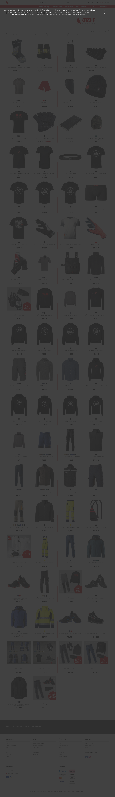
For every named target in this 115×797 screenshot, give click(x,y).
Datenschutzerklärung (19, 14)
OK (105, 10)
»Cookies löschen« (49, 14)
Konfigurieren (105, 13)
